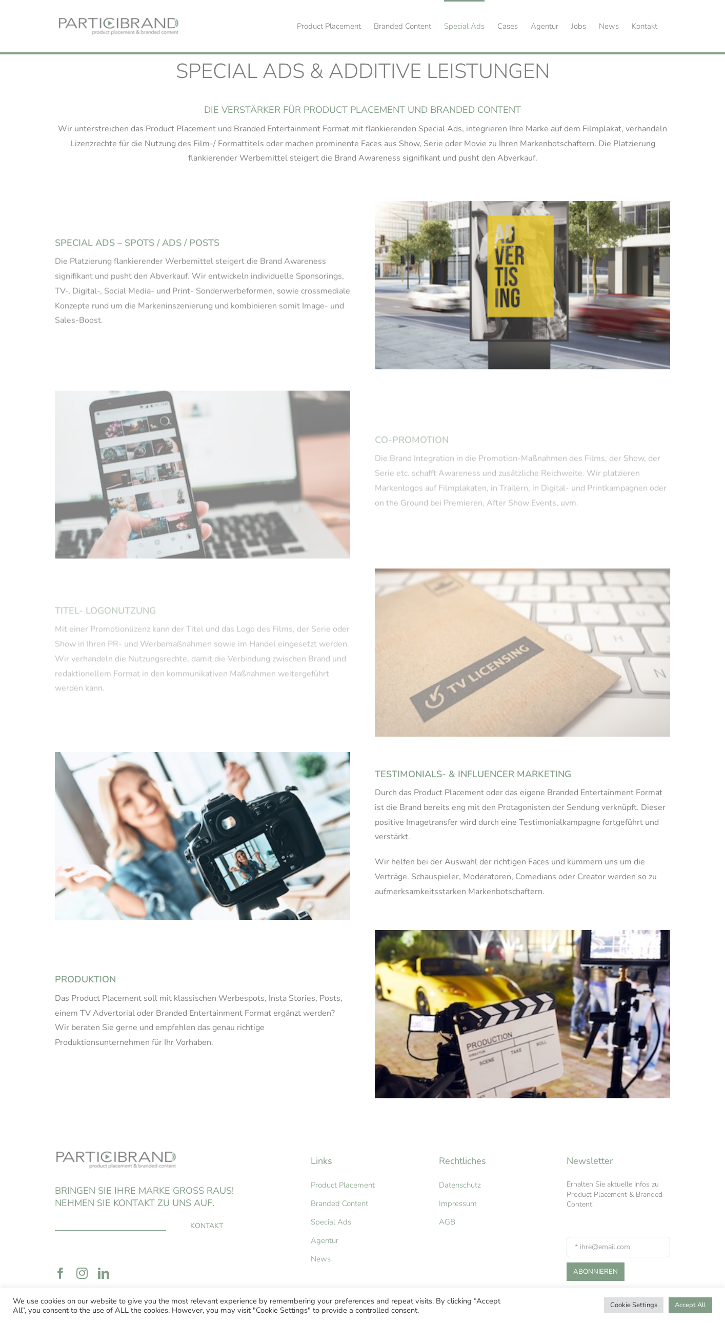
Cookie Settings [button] (633, 1305)
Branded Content (339, 1203)
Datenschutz (460, 1185)
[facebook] (60, 1273)
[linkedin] (103, 1273)
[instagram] (82, 1273)
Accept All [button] (690, 1305)
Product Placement (343, 1185)
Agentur (324, 1240)
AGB (447, 1222)
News (321, 1259)
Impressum (458, 1203)
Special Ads (331, 1222)
